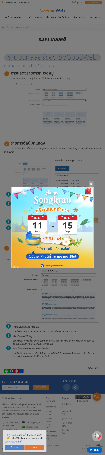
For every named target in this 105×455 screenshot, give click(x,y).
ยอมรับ (34, 447)
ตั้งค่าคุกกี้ (14, 447)
